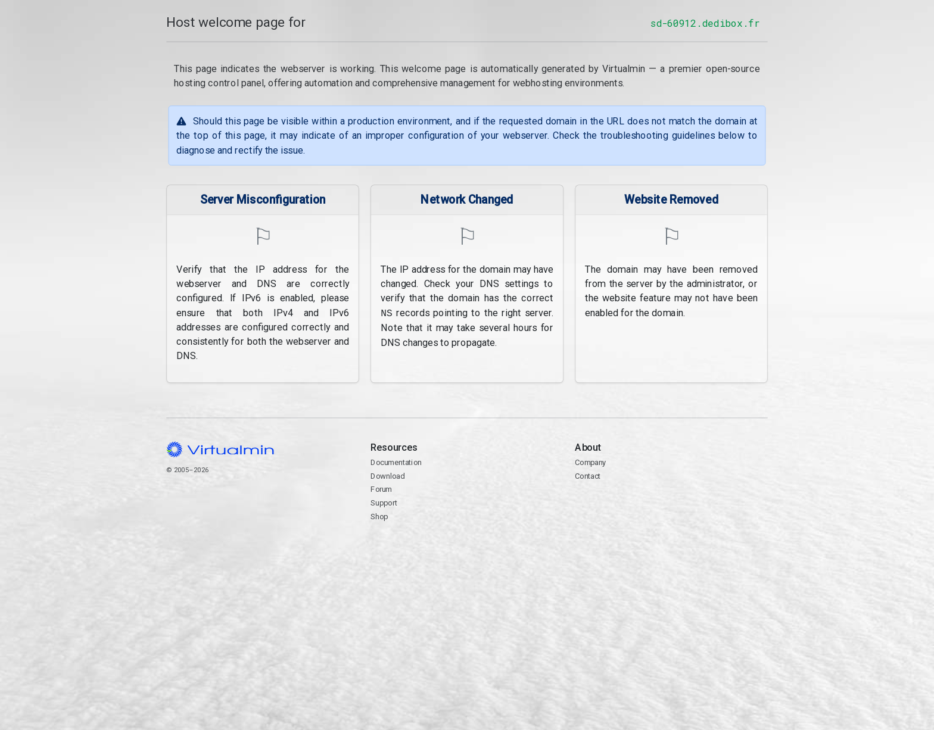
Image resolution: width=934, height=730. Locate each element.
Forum (381, 489)
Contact (671, 510)
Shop (379, 516)
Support (384, 502)
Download (387, 476)
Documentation (396, 462)
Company (590, 462)
